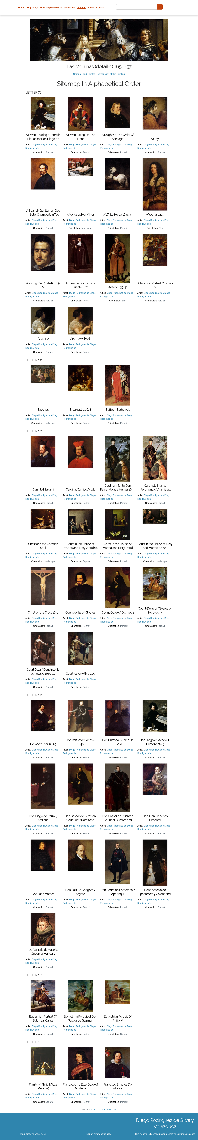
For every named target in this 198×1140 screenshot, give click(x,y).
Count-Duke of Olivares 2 (118, 612)
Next (109, 1109)
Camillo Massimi (43, 489)
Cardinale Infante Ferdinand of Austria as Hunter (155, 487)
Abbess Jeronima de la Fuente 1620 (80, 285)
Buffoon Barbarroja (117, 409)
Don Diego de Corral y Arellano (43, 818)
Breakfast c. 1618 (80, 409)
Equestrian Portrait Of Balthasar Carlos (43, 1018)
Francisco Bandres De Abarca (118, 1086)
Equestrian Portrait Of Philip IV (117, 1018)
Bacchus (43, 409)
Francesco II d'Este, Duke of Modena (80, 1086)
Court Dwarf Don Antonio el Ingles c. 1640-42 (43, 671)
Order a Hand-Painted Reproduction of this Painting (99, 74)
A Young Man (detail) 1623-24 (43, 285)
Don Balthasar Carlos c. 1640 (80, 742)
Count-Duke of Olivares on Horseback (155, 610)
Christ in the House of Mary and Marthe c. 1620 (155, 546)
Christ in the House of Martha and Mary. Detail (118, 546)
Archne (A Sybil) (80, 338)
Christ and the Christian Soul (43, 546)
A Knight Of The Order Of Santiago (118, 137)
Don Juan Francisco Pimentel (155, 818)
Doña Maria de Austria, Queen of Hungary (43, 951)
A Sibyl (155, 139)
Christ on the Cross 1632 (43, 612)
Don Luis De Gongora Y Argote (80, 892)
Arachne (43, 338)
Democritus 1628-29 (43, 744)
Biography (32, 7)
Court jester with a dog (80, 673)
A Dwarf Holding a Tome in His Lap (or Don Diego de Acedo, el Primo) (43, 137)
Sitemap (81, 7)
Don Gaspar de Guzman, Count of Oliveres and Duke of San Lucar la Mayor (118, 818)
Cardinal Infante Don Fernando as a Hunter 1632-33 (117, 487)
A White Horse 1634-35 (117, 214)
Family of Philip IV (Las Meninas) (43, 1086)
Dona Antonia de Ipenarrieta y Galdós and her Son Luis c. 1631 (155, 892)
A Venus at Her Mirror (80, 214)
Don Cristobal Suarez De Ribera (117, 742)
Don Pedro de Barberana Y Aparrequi (117, 892)
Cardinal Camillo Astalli (80, 489)
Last (115, 1109)
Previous (85, 1109)
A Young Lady (155, 214)
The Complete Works (51, 7)
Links (91, 7)
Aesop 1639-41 (117, 287)
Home (21, 7)
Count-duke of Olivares (80, 612)
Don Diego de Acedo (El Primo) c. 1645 (155, 742)
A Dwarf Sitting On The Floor (80, 137)
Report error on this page (99, 1134)
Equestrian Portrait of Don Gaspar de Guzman (80, 1018)
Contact (100, 7)
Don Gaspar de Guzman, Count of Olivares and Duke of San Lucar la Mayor (80, 818)
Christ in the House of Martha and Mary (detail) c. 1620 (80, 546)
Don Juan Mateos (43, 894)
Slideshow (69, 7)
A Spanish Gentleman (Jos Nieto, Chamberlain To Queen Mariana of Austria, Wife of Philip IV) (43, 212)
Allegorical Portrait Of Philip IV (155, 285)
